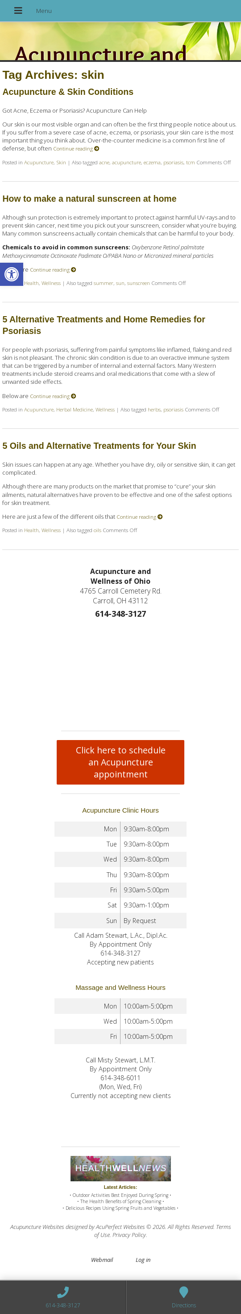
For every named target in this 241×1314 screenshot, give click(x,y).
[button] (11, 274)
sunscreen (138, 282)
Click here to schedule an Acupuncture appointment (121, 762)
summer (103, 282)
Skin (61, 162)
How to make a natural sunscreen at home (89, 198)
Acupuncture (39, 162)
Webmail (102, 1260)
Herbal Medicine (74, 409)
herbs (154, 409)
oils (97, 529)
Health (31, 282)
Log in (143, 1260)
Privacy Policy (129, 1235)
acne (104, 162)
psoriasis (173, 162)
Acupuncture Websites (37, 1227)
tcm (190, 162)
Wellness (51, 282)
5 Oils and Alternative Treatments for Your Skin (99, 446)
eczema (152, 162)
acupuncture (126, 162)
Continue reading (76, 148)
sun (120, 282)
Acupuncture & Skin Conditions (67, 92)
